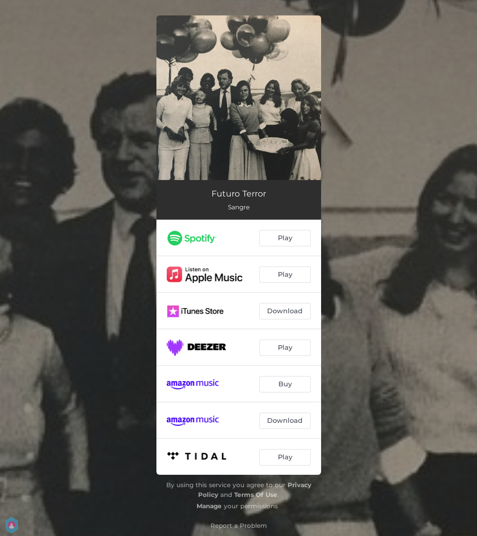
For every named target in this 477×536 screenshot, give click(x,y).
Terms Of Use (255, 494)
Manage (209, 506)
